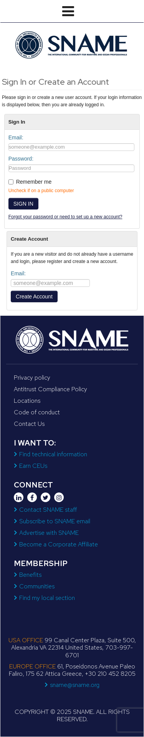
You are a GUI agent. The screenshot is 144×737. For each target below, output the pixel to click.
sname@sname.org (74, 685)
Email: (15, 137)
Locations (27, 401)
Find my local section (47, 598)
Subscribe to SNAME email (54, 521)
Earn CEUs (33, 466)
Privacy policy (32, 378)
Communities (37, 586)
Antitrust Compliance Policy (50, 389)
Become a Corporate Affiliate (58, 544)
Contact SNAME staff (48, 510)
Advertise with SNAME (49, 533)
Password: (20, 159)
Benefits (30, 575)
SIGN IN (23, 204)
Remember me (34, 182)
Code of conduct (37, 412)
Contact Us (29, 424)
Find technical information (53, 454)
